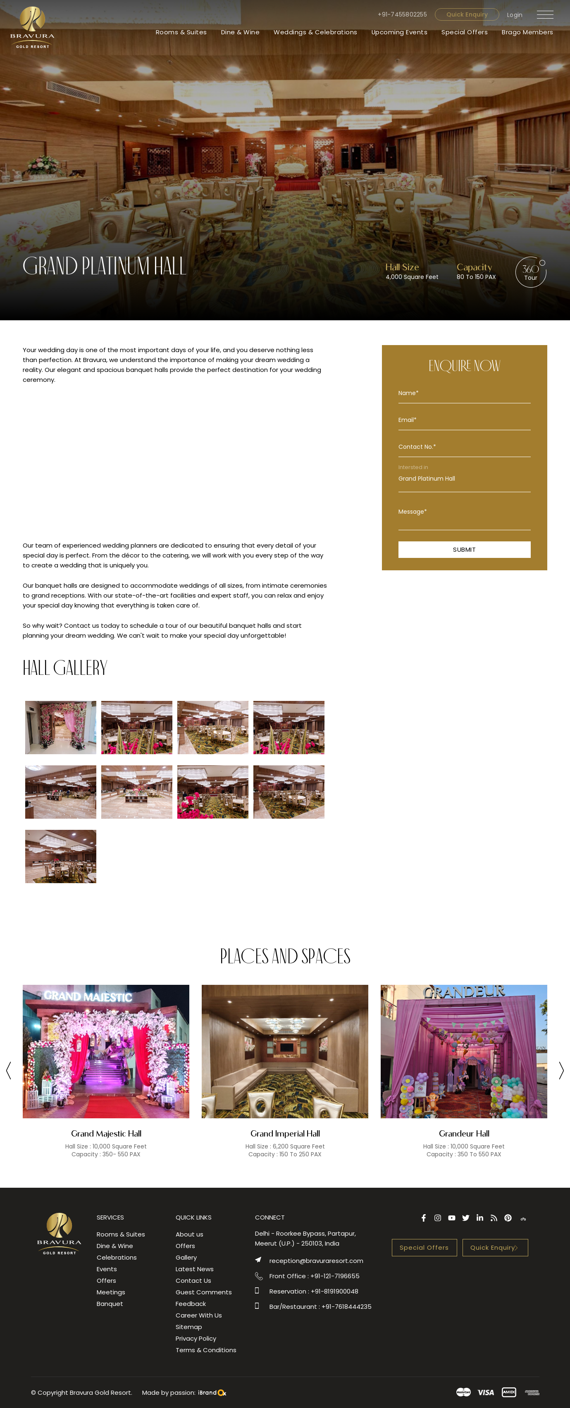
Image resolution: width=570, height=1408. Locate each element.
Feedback (191, 1303)
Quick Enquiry (466, 14)
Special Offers (464, 32)
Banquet (110, 1303)
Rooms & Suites (181, 32)
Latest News (195, 1269)
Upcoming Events (399, 32)
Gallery (186, 1257)
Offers (106, 1280)
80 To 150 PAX (476, 277)
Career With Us (199, 1315)
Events (107, 1269)
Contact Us (193, 1280)
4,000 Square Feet (412, 277)
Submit (464, 549)
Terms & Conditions (206, 1350)
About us (189, 1234)
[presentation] (8, 1072)
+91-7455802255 (402, 14)
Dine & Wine (240, 32)
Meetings (111, 1292)
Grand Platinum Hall (464, 478)
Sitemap (189, 1326)
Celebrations (117, 1257)
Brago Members (527, 32)
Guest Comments (204, 1292)
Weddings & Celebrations (315, 32)
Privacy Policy (196, 1338)
